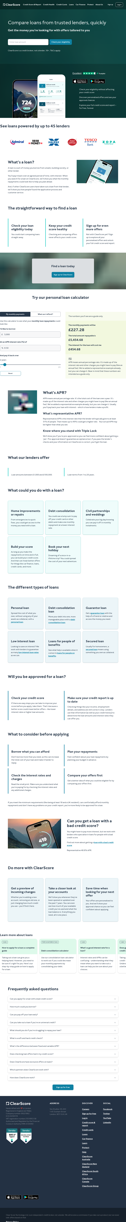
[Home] (11, 5)
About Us (99, 5)
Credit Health (48, 5)
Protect (90, 5)
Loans (71, 5)
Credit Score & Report (32, 5)
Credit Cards (61, 5)
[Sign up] (110, 4)
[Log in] (119, 4)
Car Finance (80, 5)
